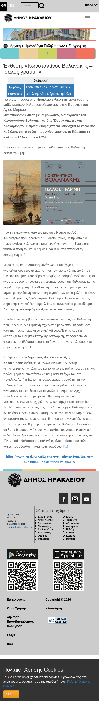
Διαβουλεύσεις (45, 529)
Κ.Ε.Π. (69, 517)
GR (3, 5)
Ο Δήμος (42, 536)
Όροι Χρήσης (17, 608)
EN (12, 5)
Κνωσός (70, 536)
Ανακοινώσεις (45, 520)
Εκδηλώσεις (44, 532)
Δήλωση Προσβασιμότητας (20, 619)
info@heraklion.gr (22, 527)
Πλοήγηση (14, 626)
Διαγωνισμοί (44, 523)
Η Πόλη (70, 529)
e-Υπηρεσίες (72, 523)
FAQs (11, 635)
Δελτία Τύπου (45, 517)
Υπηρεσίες (43, 539)
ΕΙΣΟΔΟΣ (91, 5)
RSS (10, 643)
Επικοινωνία (16, 599)
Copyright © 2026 (58, 599)
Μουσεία (70, 539)
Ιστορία (70, 532)
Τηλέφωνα (71, 520)
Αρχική (15, 46)
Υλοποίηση (53, 608)
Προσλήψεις (44, 526)
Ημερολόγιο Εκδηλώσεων (45, 46)
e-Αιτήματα (72, 526)
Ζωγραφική (77, 46)
